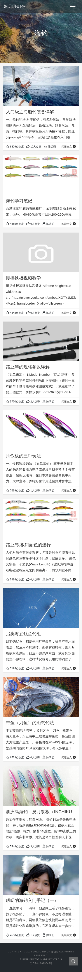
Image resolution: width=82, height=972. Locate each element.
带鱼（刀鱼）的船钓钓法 (30, 722)
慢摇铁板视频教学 (23, 278)
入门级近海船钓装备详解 (30, 111)
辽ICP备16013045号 (41, 963)
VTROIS (57, 959)
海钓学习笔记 (19, 200)
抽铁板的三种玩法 (23, 455)
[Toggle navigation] (73, 6)
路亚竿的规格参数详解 (28, 366)
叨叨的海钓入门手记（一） (32, 900)
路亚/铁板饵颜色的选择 (28, 544)
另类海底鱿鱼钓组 (23, 633)
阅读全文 (68, 146)
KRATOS (35, 959)
